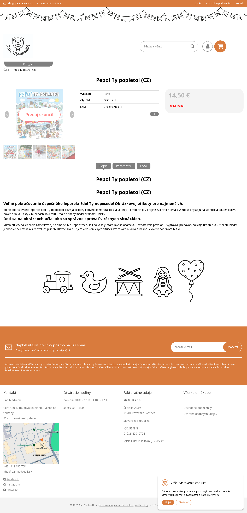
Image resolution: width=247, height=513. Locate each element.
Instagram (11, 484)
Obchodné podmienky (218, 3)
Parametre (124, 166)
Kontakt (240, 3)
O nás (198, 3)
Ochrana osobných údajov (200, 414)
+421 (6, 466)
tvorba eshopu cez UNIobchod (116, 505)
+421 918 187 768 (51, 3)
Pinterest (10, 490)
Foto (143, 166)
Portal (107, 93)
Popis (103, 166)
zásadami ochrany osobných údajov (121, 364)
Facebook (11, 479)
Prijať (168, 502)
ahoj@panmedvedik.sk (20, 3)
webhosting (141, 505)
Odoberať (232, 347)
